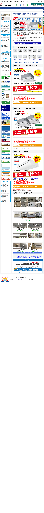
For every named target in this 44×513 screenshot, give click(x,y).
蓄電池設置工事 (38, 255)
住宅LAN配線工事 (29, 255)
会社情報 (41, 8)
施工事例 (19, 8)
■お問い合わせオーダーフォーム (22, 279)
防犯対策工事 (18, 256)
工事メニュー (8, 8)
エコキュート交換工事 (24, 255)
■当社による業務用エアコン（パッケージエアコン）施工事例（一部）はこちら (27, 62)
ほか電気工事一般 (36, 257)
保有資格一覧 (3, 105)
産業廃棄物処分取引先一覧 (4, 109)
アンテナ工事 (26, 256)
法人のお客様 (14, 8)
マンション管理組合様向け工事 (32, 256)
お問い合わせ (30, 8)
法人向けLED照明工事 (22, 257)
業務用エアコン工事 (27, 257)
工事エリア (36, 8)
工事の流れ (25, 8)
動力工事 (32, 257)
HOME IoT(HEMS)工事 (17, 255)
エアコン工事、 (23, 256)
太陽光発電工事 (34, 255)
